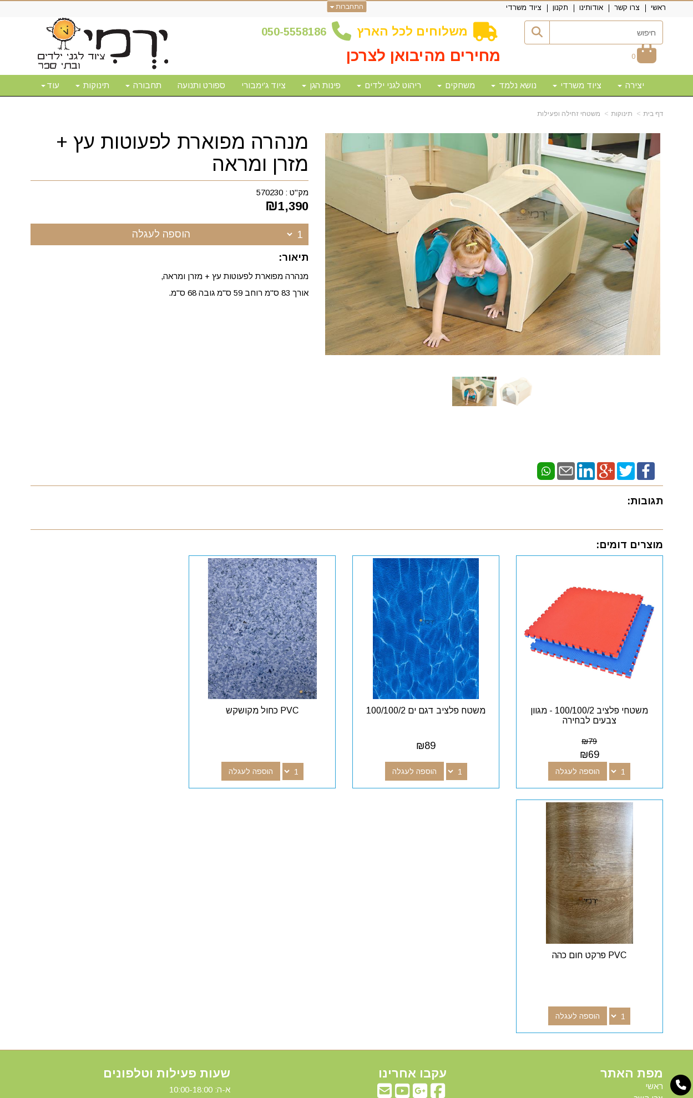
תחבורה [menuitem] (143, 85)
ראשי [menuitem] (658, 7)
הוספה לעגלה (161, 234)
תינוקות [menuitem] (92, 85)
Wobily (382, 1088)
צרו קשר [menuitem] (627, 7)
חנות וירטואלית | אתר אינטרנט (275, 1088)
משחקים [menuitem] (456, 85)
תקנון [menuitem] (560, 7)
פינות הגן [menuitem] (321, 85)
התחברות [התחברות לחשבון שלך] (346, 7)
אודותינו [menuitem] (591, 7)
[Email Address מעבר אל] (384, 848)
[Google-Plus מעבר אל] (420, 848)
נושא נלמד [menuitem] (514, 85)
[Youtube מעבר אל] (402, 848)
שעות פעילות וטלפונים (166, 827)
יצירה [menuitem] (631, 85)
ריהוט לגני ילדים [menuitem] (389, 85)
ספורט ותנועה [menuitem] (201, 85)
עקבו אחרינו (412, 827)
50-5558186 (296, 32)
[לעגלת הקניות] (644, 56)
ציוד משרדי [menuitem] (524, 7)
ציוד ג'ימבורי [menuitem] (263, 85)
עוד (50, 85)
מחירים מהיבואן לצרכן (423, 55)
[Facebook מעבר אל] (438, 848)
